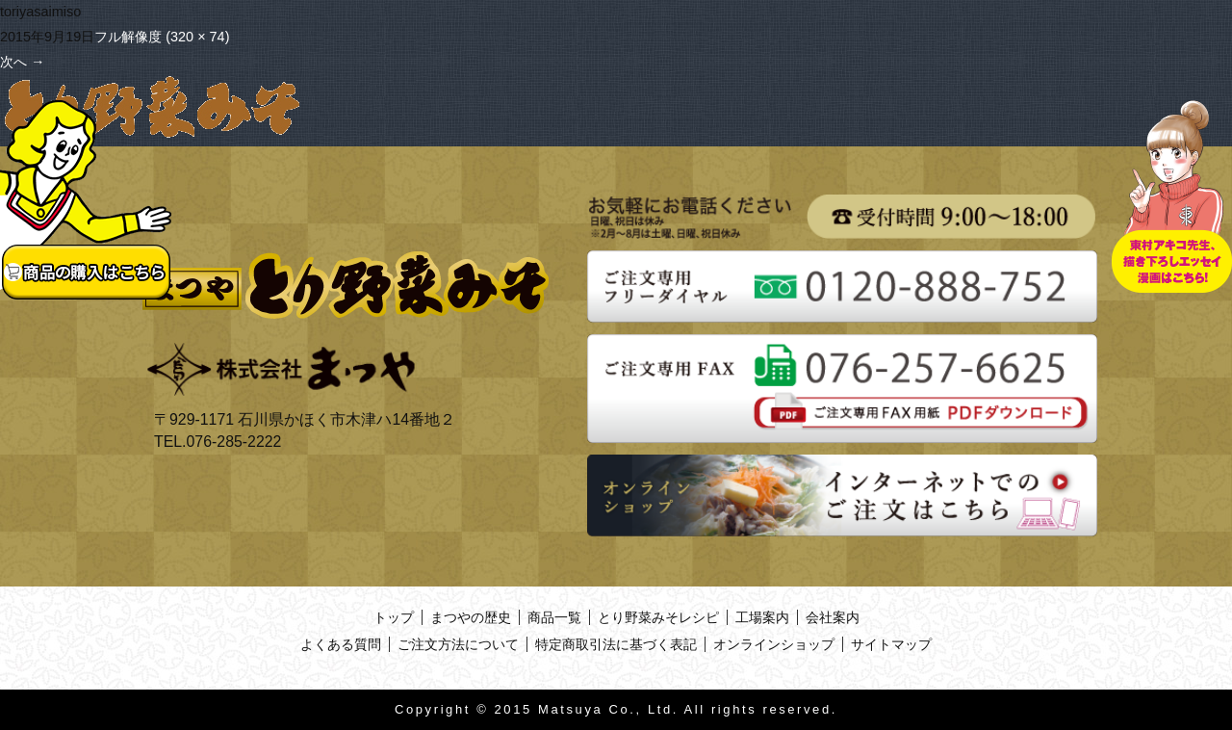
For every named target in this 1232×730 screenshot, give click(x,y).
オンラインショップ (773, 644)
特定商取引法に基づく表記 (616, 644)
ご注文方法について (458, 644)
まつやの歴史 (470, 617)
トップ (393, 617)
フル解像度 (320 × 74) (161, 36)
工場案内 (762, 617)
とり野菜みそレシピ (658, 617)
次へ (22, 61)
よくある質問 (340, 644)
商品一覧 (554, 617)
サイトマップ (891, 644)
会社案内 (833, 617)
